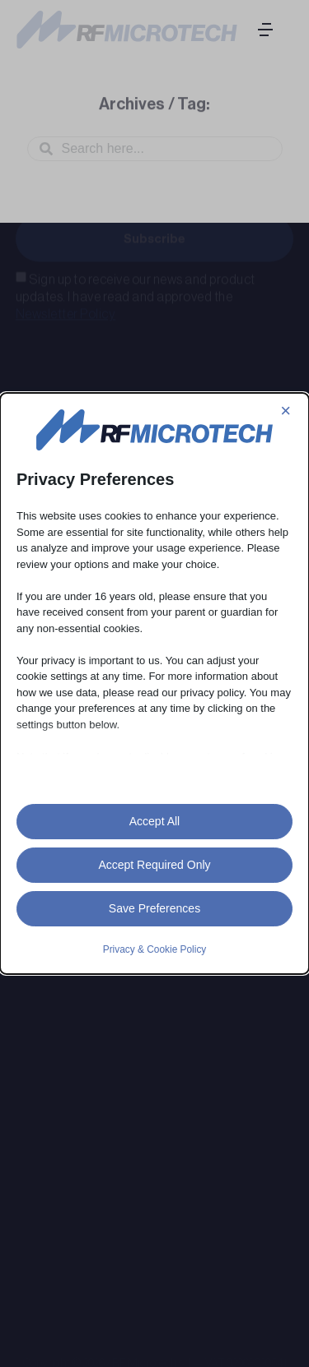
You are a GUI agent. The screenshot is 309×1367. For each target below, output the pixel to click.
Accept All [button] (154, 821)
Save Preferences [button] (154, 908)
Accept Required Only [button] (154, 864)
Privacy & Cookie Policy (155, 949)
